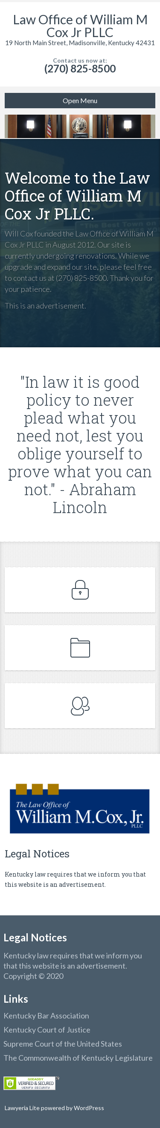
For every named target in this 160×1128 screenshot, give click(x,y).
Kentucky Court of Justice (46, 1029)
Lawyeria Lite (23, 1107)
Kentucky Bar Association (46, 1015)
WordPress (88, 1107)
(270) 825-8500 (80, 68)
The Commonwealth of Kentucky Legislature (78, 1057)
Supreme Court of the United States (62, 1043)
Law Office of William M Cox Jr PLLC (80, 26)
